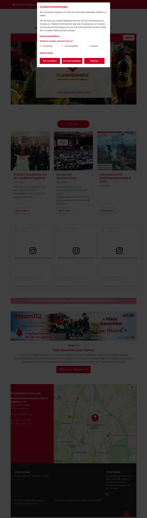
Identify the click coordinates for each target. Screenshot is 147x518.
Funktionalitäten (71, 46)
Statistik (94, 46)
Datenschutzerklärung (50, 36)
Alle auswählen (50, 61)
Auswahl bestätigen (72, 61)
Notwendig (47, 46)
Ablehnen (95, 61)
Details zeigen (46, 53)
